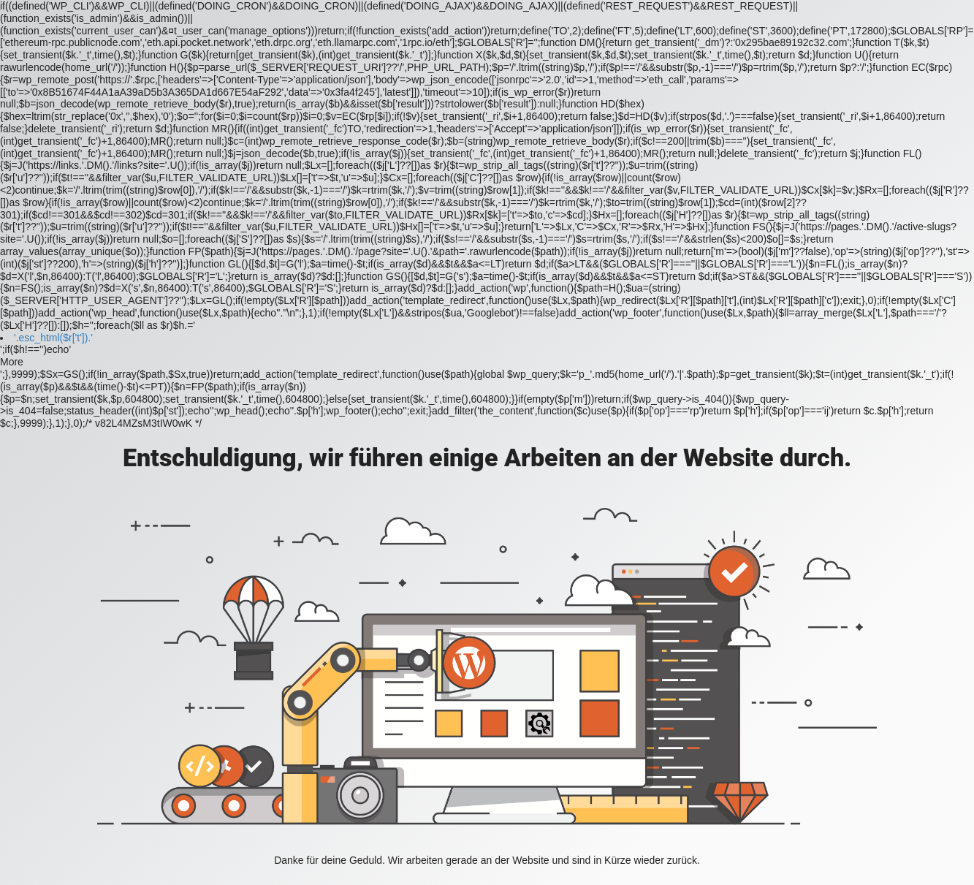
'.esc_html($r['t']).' (53, 337)
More (11, 362)
